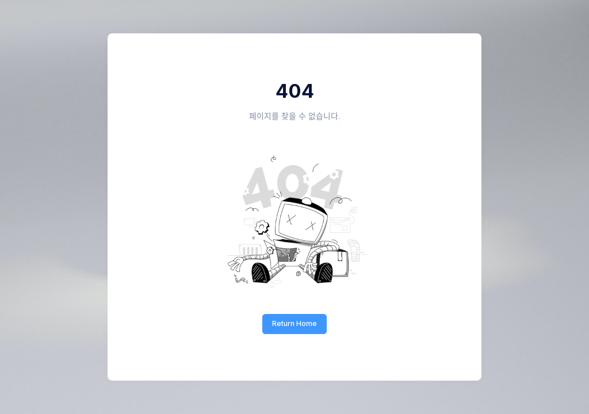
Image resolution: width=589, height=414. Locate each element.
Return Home (294, 323)
